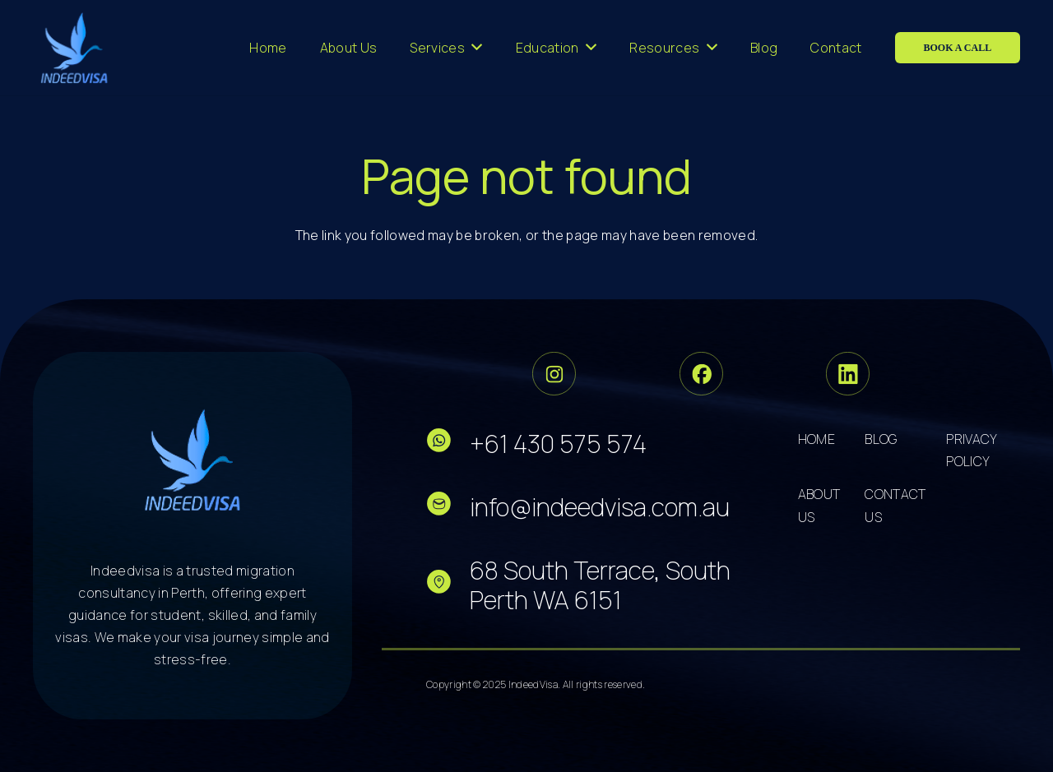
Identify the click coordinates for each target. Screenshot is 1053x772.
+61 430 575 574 (558, 443)
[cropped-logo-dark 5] (193, 459)
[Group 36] (848, 373)
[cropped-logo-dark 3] (74, 48)
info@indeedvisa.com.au (600, 507)
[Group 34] (701, 373)
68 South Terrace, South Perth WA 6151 (600, 585)
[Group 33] (554, 373)
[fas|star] (448, 443)
